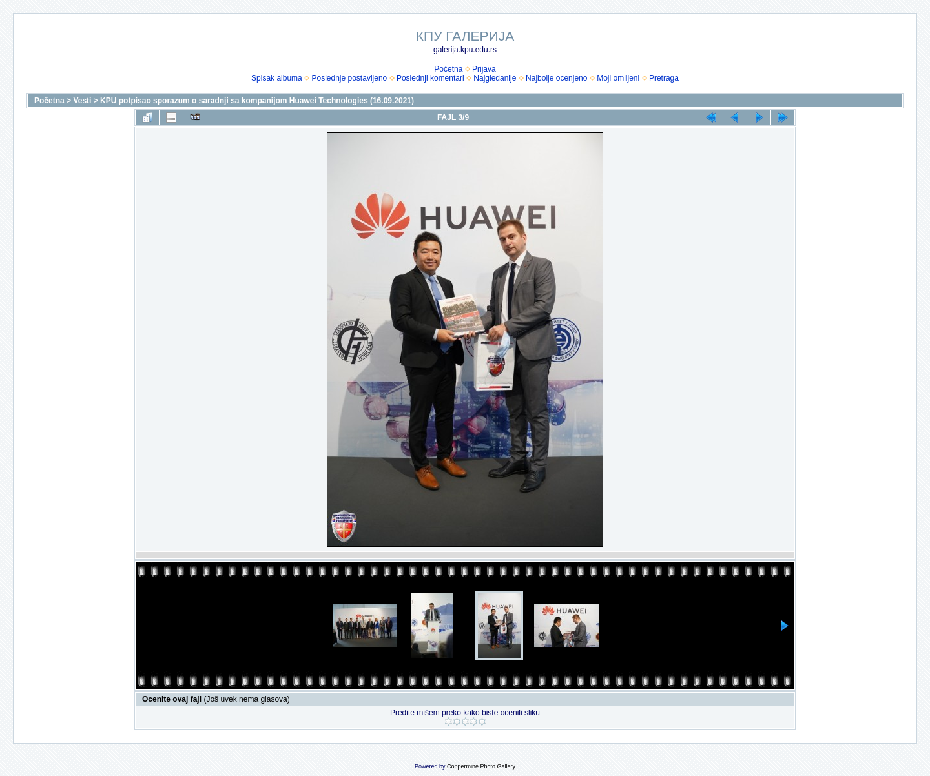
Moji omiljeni (618, 78)
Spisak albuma (276, 78)
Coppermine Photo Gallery (481, 766)
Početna (448, 69)
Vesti (82, 100)
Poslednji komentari (430, 78)
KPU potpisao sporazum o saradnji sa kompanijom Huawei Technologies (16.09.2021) (257, 100)
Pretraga (664, 78)
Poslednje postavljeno (349, 78)
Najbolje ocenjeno (556, 78)
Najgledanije (494, 78)
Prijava (484, 69)
